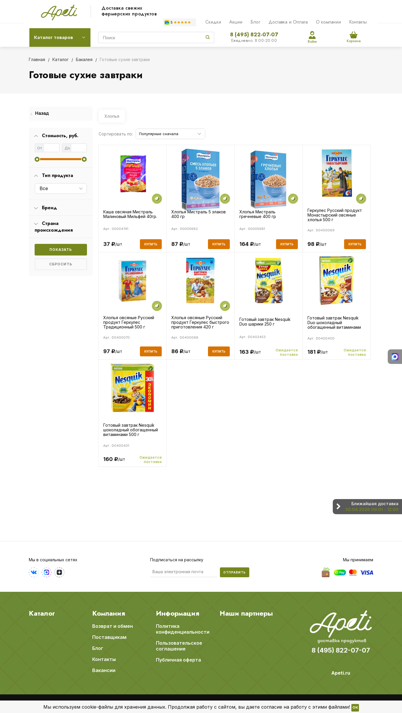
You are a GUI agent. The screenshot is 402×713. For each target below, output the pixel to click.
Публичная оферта (178, 660)
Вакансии (103, 670)
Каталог (42, 613)
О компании (328, 22)
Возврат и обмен (112, 626)
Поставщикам (109, 637)
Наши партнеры (246, 613)
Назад (42, 113)
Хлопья (111, 116)
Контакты (358, 22)
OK (355, 708)
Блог (255, 22)
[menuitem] (61, 114)
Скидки (213, 22)
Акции (235, 22)
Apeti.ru (340, 673)
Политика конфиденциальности (182, 629)
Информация (177, 613)
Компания (108, 613)
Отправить (234, 572)
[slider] (37, 159)
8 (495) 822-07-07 (254, 34)
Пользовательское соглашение (179, 646)
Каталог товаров (53, 37)
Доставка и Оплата (288, 22)
